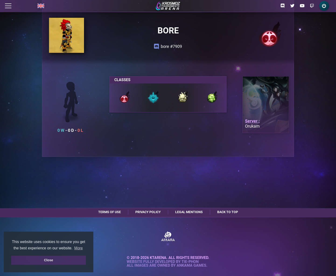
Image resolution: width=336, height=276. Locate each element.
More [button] (78, 248)
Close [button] (48, 260)
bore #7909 (168, 46)
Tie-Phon (190, 262)
